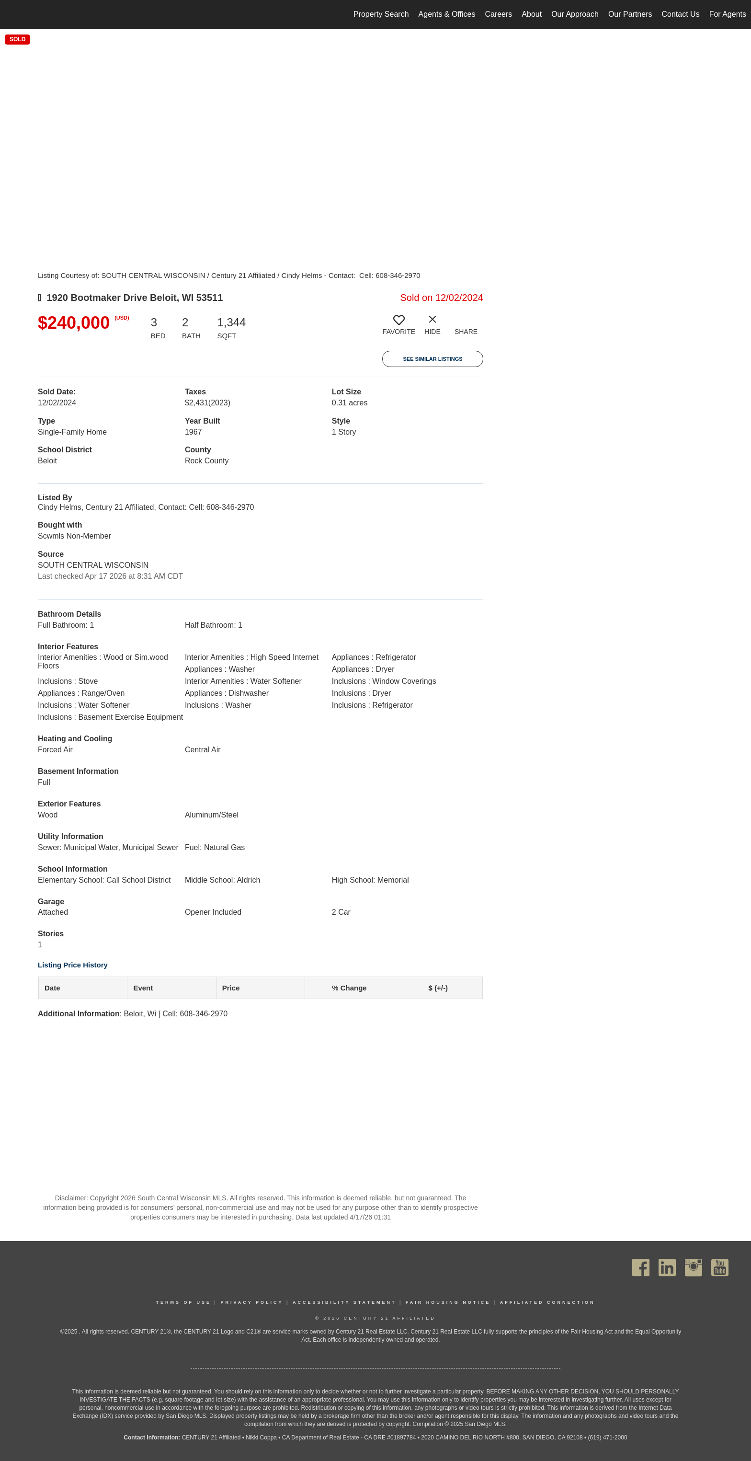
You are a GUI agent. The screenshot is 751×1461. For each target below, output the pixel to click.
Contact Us (680, 14)
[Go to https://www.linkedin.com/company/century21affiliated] (667, 1267)
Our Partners (630, 14)
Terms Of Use (184, 1302)
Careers (498, 14)
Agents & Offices (447, 14)
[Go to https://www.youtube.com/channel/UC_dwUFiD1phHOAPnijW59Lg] (720, 1267)
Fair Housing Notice (448, 1302)
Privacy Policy (251, 1302)
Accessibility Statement (345, 1302)
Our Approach (575, 14)
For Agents (727, 14)
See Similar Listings (432, 359)
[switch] (399, 328)
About (532, 14)
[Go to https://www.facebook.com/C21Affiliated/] (641, 1267)
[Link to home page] (12, 14)
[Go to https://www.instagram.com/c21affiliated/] (693, 1267)
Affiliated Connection (547, 1302)
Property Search (381, 14)
